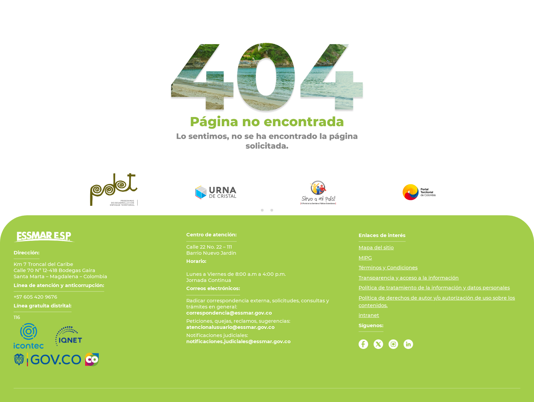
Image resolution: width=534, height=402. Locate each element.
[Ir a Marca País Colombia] (92, 359)
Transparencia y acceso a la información (409, 278)
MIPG (365, 258)
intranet (369, 315)
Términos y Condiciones (388, 268)
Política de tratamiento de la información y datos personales (434, 288)
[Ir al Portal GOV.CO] (47, 359)
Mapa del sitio (376, 248)
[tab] (262, 210)
